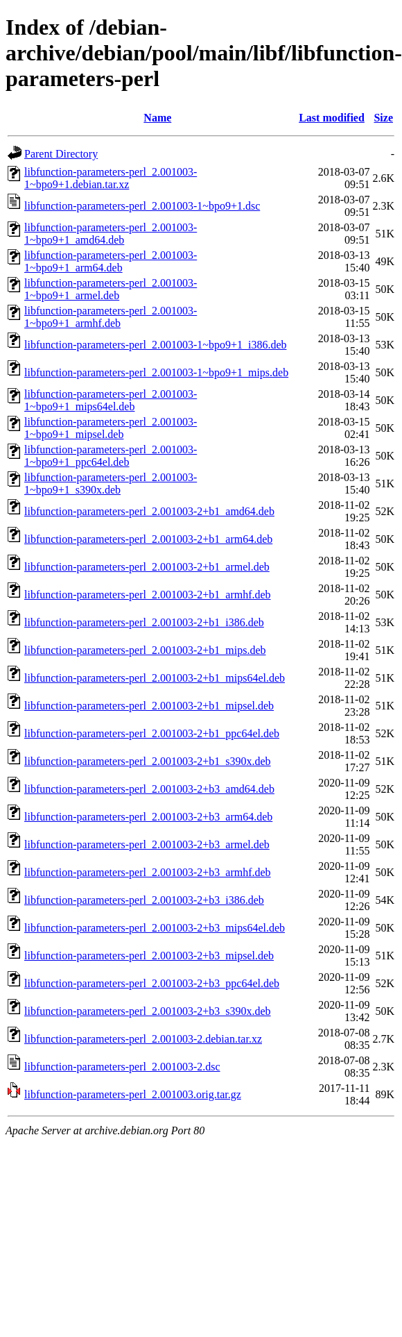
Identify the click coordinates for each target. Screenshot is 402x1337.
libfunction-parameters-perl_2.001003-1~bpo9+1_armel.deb (110, 289)
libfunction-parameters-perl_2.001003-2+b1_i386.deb (144, 622)
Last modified (332, 118)
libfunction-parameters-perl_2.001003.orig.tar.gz (132, 1094)
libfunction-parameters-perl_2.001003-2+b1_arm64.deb (148, 539)
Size (383, 118)
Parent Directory (61, 154)
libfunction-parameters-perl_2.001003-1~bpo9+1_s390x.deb (110, 483)
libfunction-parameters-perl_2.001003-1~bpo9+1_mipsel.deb (110, 428)
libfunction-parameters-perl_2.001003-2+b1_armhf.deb (147, 594)
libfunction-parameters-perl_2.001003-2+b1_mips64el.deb (154, 678)
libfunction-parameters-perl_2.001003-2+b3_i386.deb (144, 900)
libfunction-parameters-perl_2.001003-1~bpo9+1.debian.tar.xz (110, 178)
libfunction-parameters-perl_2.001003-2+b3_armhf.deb (147, 872)
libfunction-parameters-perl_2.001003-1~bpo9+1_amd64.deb (110, 233)
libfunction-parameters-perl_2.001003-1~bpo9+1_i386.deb (155, 345)
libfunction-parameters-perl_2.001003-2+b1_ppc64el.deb (151, 733)
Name (157, 118)
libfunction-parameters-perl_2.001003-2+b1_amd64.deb (149, 511)
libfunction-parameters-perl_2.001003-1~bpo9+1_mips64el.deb (110, 400)
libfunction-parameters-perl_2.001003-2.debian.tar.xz (143, 1039)
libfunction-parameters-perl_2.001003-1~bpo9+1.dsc (142, 206)
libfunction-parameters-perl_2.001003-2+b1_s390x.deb (147, 761)
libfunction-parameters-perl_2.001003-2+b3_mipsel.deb (149, 955)
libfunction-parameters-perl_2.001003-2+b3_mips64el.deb (154, 928)
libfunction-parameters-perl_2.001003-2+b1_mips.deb (145, 650)
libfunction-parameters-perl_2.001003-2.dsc (122, 1067)
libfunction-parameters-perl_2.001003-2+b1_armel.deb (147, 567)
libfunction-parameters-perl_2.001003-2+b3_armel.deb (147, 844)
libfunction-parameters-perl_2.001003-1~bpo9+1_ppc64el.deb (110, 456)
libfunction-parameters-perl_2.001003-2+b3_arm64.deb (148, 817)
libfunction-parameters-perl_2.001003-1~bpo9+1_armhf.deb (110, 317)
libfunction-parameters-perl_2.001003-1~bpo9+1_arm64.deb (110, 261)
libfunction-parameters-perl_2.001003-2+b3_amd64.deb (149, 789)
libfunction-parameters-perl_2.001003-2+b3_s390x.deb (147, 1011)
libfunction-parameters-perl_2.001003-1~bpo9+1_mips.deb (156, 372)
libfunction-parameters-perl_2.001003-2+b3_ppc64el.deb (151, 983)
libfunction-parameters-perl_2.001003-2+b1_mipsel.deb (149, 706)
